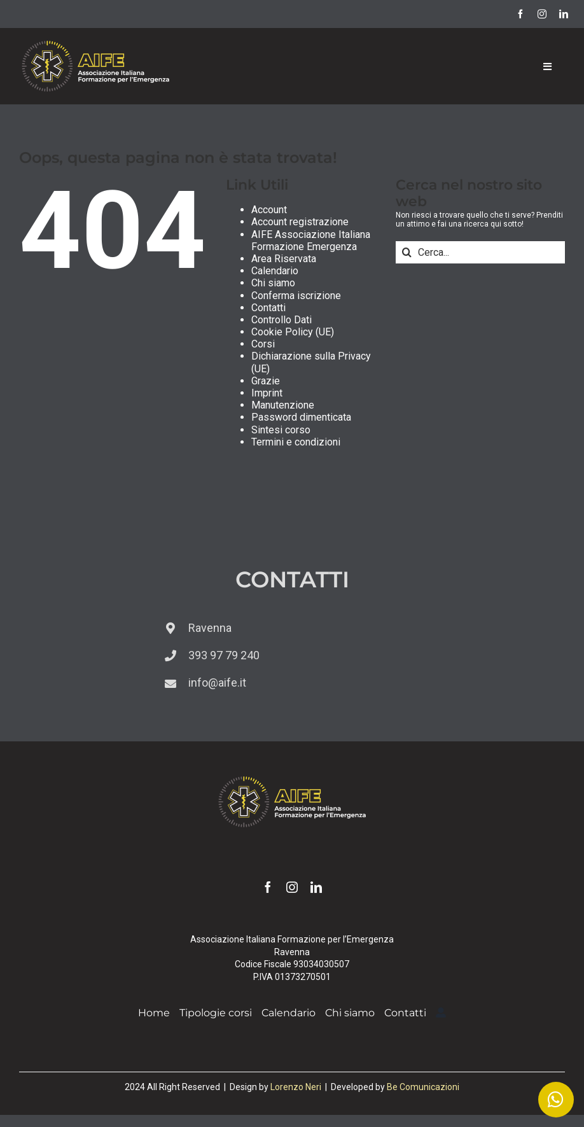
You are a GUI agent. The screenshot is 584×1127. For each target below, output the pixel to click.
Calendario (274, 271)
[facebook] (520, 14)
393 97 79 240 (224, 655)
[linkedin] (563, 14)
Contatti (268, 308)
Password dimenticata (301, 417)
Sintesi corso (280, 430)
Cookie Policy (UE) (292, 332)
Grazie (265, 381)
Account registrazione (300, 222)
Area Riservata (283, 259)
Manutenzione (282, 405)
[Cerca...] (480, 252)
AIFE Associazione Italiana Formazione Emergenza (310, 240)
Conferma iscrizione (296, 296)
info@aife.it (217, 682)
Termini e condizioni (295, 442)
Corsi (263, 344)
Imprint (266, 393)
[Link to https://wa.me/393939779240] (556, 1099)
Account (269, 210)
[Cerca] (407, 252)
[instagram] (542, 14)
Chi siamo (273, 283)
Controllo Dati (281, 320)
